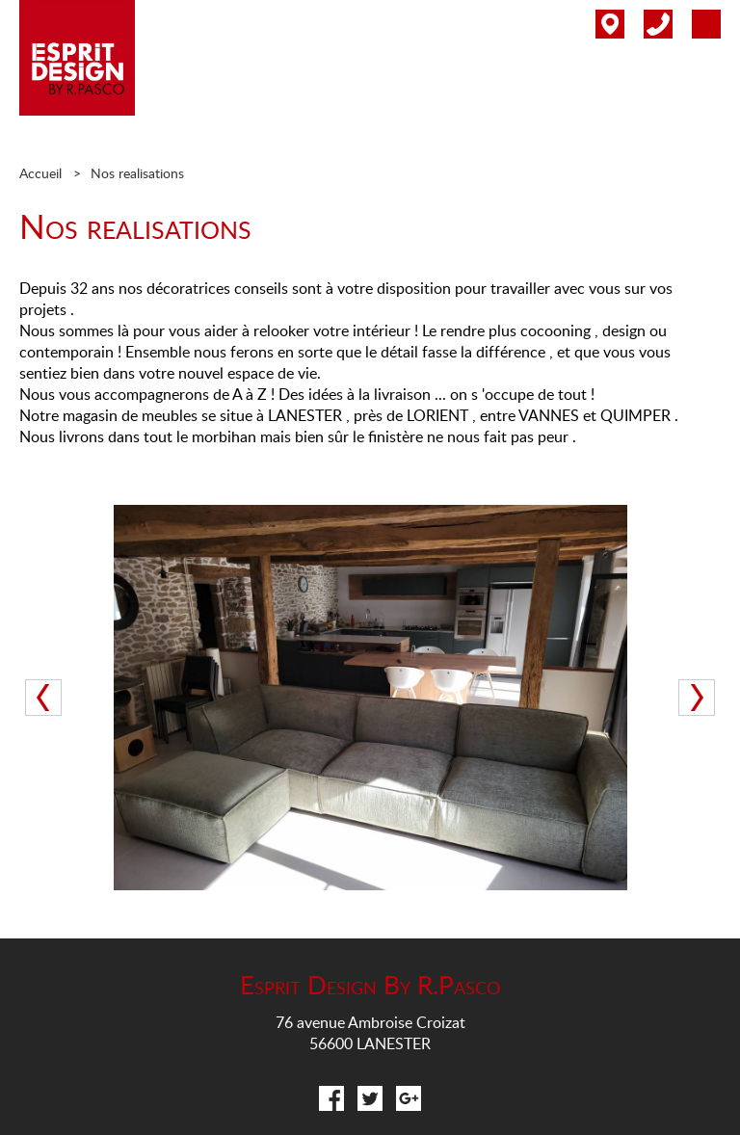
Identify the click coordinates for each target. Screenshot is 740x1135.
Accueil (40, 173)
